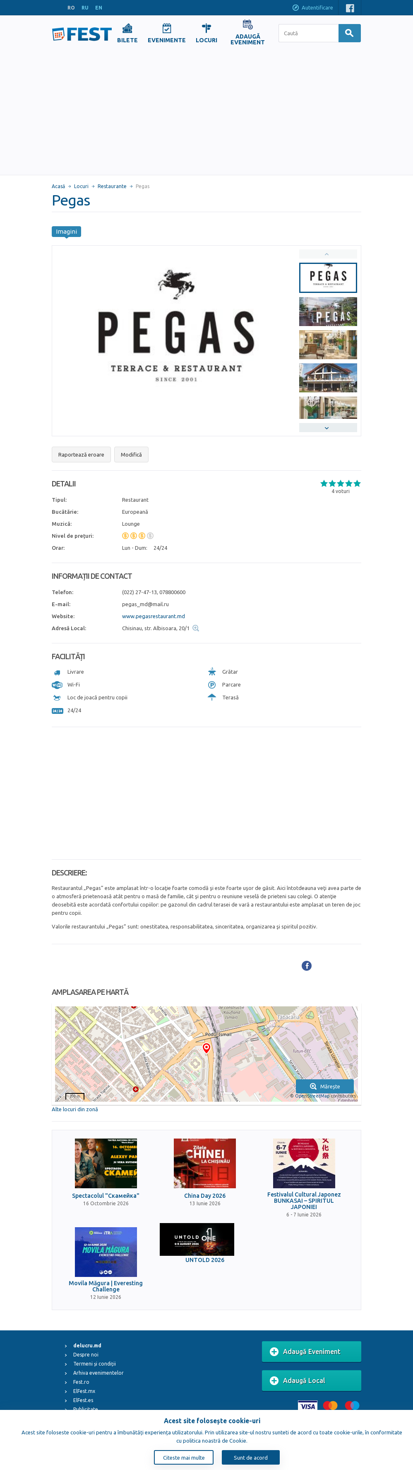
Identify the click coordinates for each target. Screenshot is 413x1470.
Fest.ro (81, 1382)
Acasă (58, 186)
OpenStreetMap (312, 1095)
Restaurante (112, 186)
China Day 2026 (205, 1196)
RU (85, 7)
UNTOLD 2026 (204, 1260)
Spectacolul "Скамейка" (105, 1196)
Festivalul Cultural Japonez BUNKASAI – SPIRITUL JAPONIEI (304, 1201)
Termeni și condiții (94, 1363)
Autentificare (312, 8)
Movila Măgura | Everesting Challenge (106, 1286)
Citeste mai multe (184, 1457)
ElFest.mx (84, 1391)
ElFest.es (83, 1400)
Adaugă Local (297, 1380)
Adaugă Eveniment (305, 1351)
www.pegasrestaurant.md (153, 616)
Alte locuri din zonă (75, 1109)
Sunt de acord (251, 1457)
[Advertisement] (206, 113)
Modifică (131, 454)
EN (98, 7)
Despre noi (85, 1354)
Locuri (81, 186)
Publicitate (85, 1409)
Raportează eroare (81, 454)
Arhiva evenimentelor (98, 1373)
